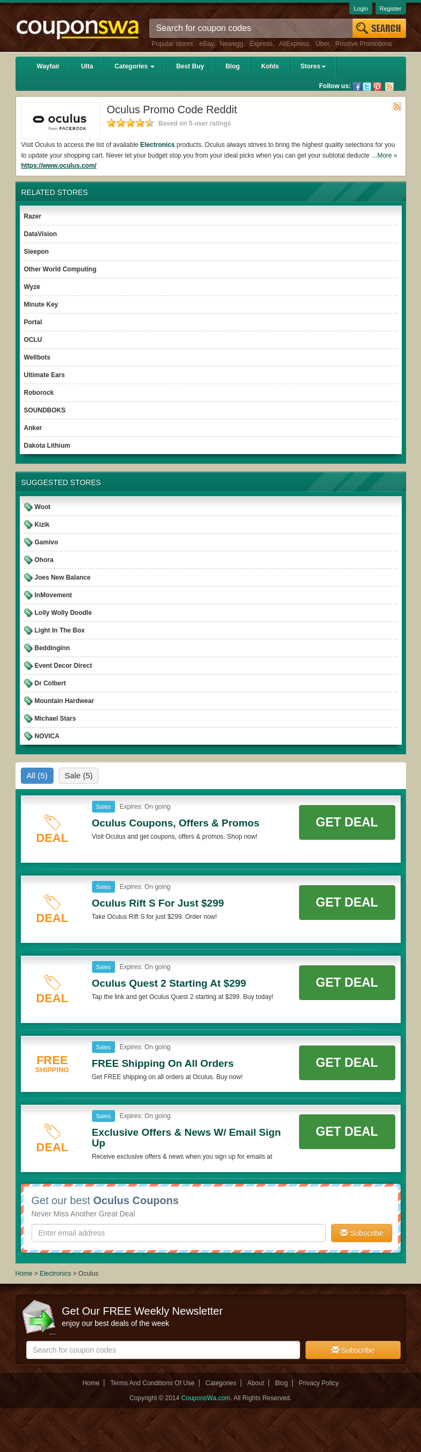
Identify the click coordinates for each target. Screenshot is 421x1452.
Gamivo (46, 542)
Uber (322, 44)
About (255, 1383)
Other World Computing (60, 269)
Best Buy (190, 66)
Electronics (157, 145)
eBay (206, 44)
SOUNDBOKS (45, 410)
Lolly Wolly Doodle (63, 612)
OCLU (33, 340)
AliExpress (294, 44)
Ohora (44, 560)
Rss (389, 86)
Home (24, 1273)
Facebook (357, 86)
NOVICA (47, 736)
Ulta (87, 66)
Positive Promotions (363, 44)
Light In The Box (60, 630)
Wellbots (37, 357)
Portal (33, 322)
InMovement (53, 595)
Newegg (231, 44)
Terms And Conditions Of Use (152, 1383)
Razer (33, 216)
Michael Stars (55, 718)
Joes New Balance (63, 577)
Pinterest (377, 86)
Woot (43, 507)
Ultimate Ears (44, 375)
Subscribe (361, 1233)
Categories (134, 66)
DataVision (40, 234)
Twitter (367, 86)
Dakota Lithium (47, 445)
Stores (312, 66)
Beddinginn (52, 648)
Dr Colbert (50, 683)
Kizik (42, 524)
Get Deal (347, 822)
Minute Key (41, 304)
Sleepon (36, 251)
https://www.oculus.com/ (59, 165)
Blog (232, 66)
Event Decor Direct (63, 665)
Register (391, 8)
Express (260, 44)
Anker (33, 428)
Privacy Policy (318, 1383)
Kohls (270, 66)
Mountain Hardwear (64, 701)
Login (361, 8)
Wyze (32, 287)
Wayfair (48, 66)
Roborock (39, 392)
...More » (384, 155)
